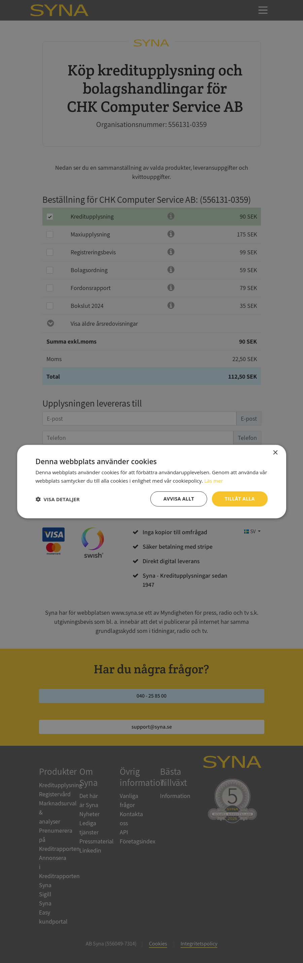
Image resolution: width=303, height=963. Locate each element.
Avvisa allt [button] (178, 498)
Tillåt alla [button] (240, 498)
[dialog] (151, 481)
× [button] (275, 452)
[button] (58, 499)
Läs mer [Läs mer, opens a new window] (213, 480)
